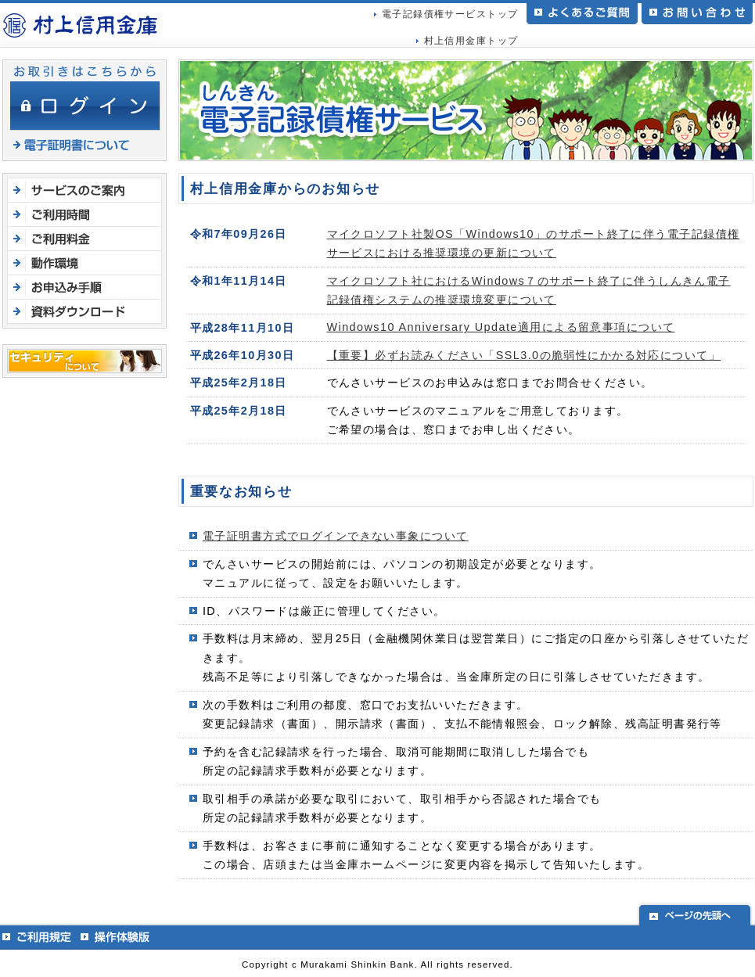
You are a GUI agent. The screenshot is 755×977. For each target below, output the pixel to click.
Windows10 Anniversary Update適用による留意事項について (501, 327)
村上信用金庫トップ (471, 40)
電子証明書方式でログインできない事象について (336, 536)
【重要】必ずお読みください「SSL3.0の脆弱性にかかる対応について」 (524, 355)
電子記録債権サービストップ (450, 14)
